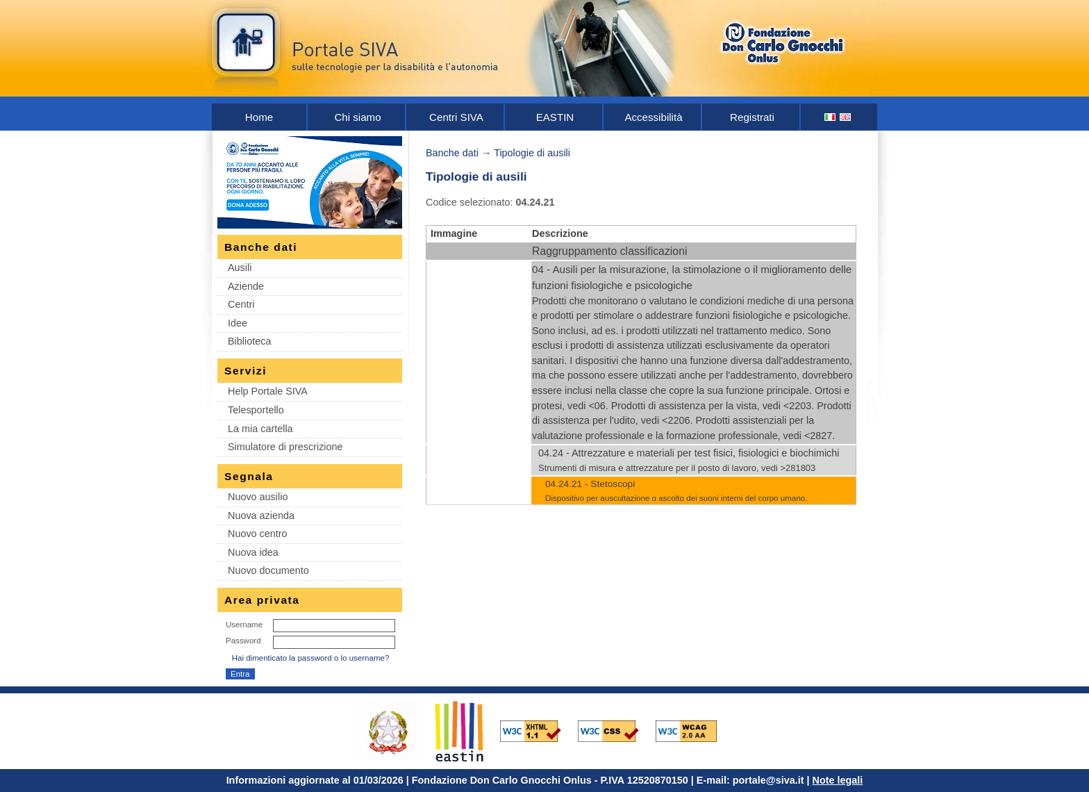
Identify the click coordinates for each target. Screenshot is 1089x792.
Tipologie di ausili (532, 152)
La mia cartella (260, 428)
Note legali (838, 780)
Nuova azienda (261, 515)
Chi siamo (357, 117)
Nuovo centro (258, 533)
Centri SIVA (456, 117)
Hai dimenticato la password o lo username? (311, 658)
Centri (241, 304)
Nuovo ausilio (258, 496)
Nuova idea (253, 552)
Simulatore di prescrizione (285, 446)
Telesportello (256, 409)
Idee (237, 323)
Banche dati (452, 152)
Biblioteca (249, 341)
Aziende (246, 286)
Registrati (752, 117)
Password (243, 640)
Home (259, 117)
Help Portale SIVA (268, 391)
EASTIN (555, 117)
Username (244, 624)
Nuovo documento (268, 570)
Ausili (239, 267)
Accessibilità (653, 117)
